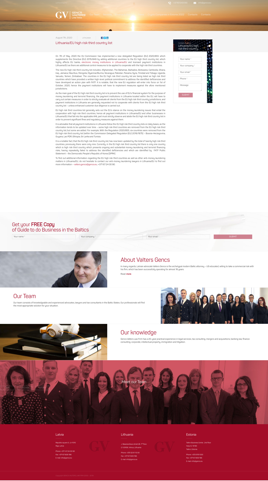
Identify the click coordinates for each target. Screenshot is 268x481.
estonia (42, 389)
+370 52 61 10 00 (133, 453)
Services (107, 15)
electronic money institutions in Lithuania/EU (104, 63)
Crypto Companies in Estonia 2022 (166, 15)
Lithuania (86, 39)
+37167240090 (180, 3)
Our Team (94, 15)
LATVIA (7, 389)
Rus (59, 3)
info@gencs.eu (204, 3)
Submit (185, 95)
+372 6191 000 (197, 455)
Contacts (192, 15)
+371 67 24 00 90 (68, 452)
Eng (63, 3)
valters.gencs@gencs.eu (85, 165)
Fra (66, 3)
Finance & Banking (125, 15)
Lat (57, 3)
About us (81, 15)
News (141, 15)
